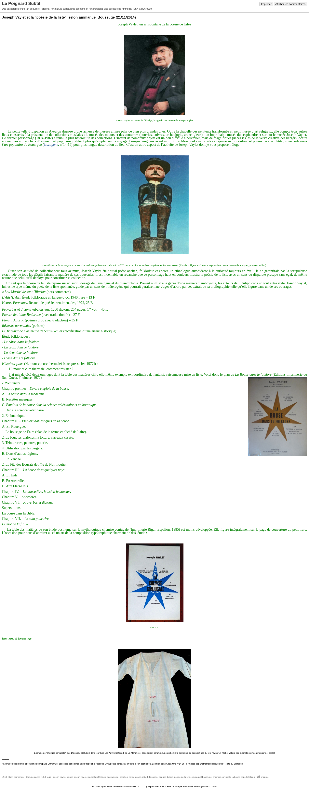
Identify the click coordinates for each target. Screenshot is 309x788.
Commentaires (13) (35, 777)
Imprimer (266, 4)
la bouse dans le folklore (243, 777)
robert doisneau (149, 777)
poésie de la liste (182, 777)
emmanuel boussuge (202, 777)
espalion (124, 777)
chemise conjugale (222, 777)
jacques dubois (165, 777)
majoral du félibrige (96, 777)
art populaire (135, 777)
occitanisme (112, 777)
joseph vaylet (59, 777)
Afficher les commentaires (290, 4)
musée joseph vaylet (76, 777)
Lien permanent (16, 777)
